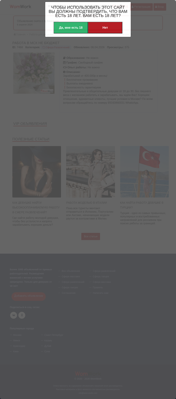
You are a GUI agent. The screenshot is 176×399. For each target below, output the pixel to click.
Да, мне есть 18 (71, 27)
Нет (105, 27)
